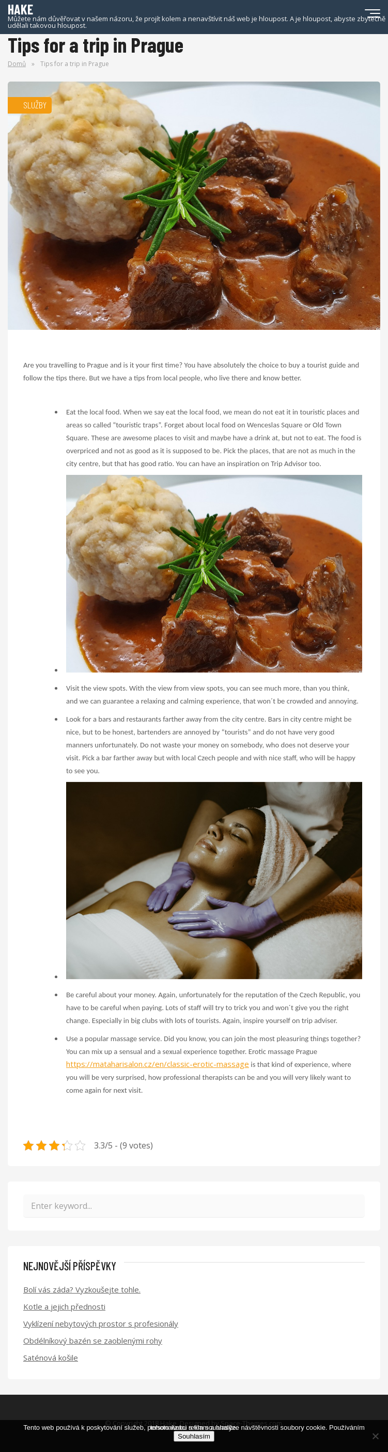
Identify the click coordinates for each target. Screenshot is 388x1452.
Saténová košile (50, 1357)
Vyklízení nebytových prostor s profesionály (100, 1323)
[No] (375, 1436)
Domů (17, 63)
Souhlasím (194, 1436)
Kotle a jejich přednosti (64, 1306)
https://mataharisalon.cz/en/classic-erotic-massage (157, 1064)
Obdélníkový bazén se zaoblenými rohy (92, 1340)
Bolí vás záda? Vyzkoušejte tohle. (82, 1289)
